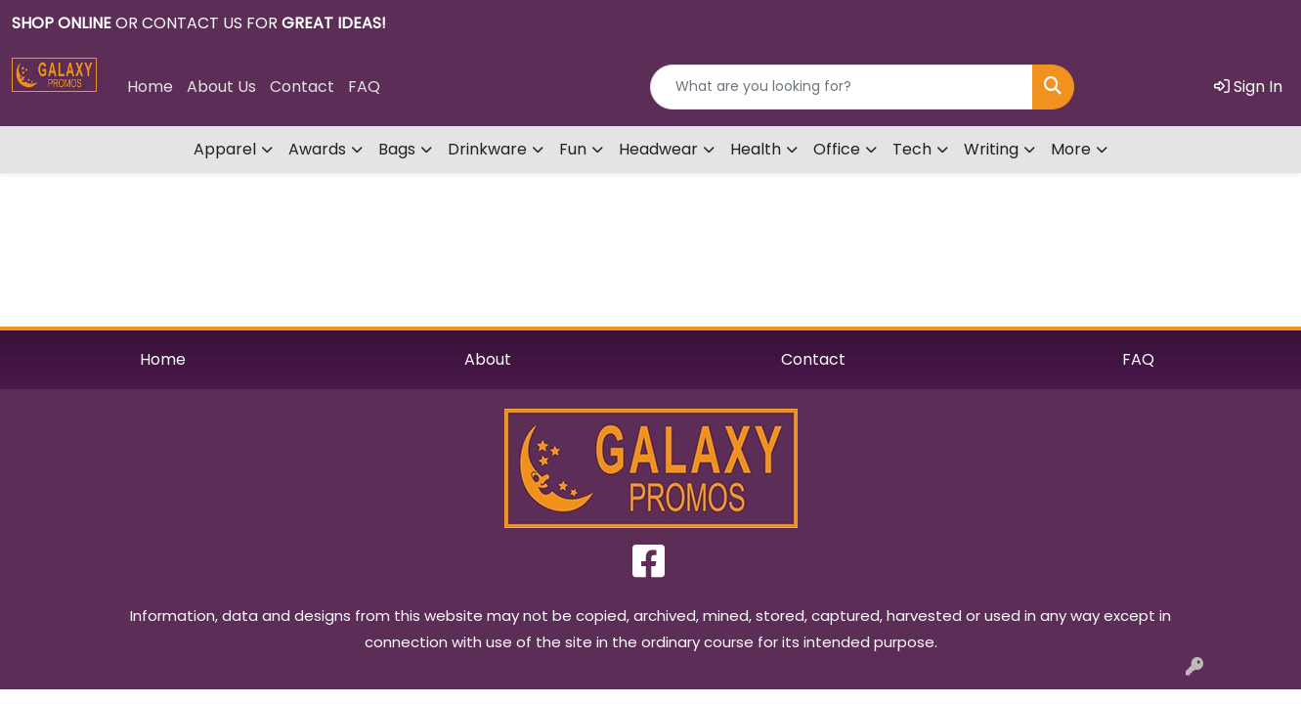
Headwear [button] (658, 149)
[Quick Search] (841, 87)
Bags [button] (396, 149)
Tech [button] (912, 149)
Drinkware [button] (487, 149)
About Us (221, 86)
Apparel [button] (225, 149)
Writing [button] (991, 149)
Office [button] (836, 149)
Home (150, 86)
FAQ (364, 86)
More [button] (1071, 149)
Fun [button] (572, 149)
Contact (302, 86)
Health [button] (755, 149)
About (487, 359)
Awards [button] (317, 149)
